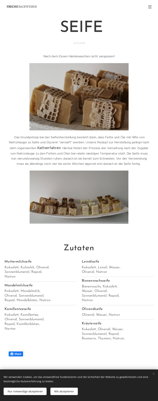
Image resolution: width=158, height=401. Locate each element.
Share (15, 353)
